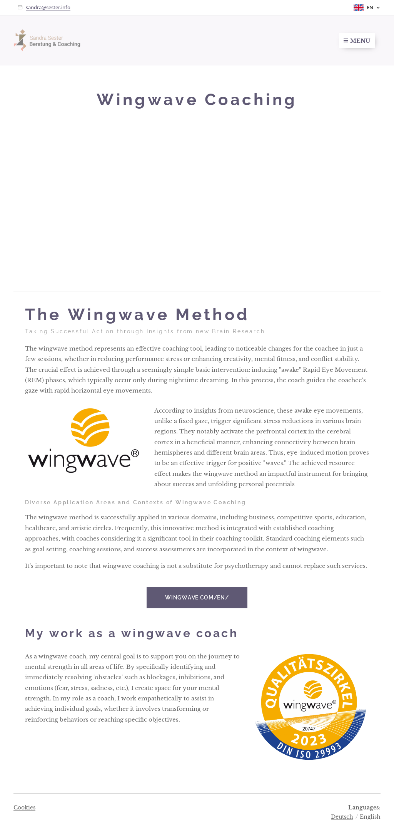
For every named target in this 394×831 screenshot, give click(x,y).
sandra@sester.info (48, 7)
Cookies (24, 807)
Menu (357, 40)
